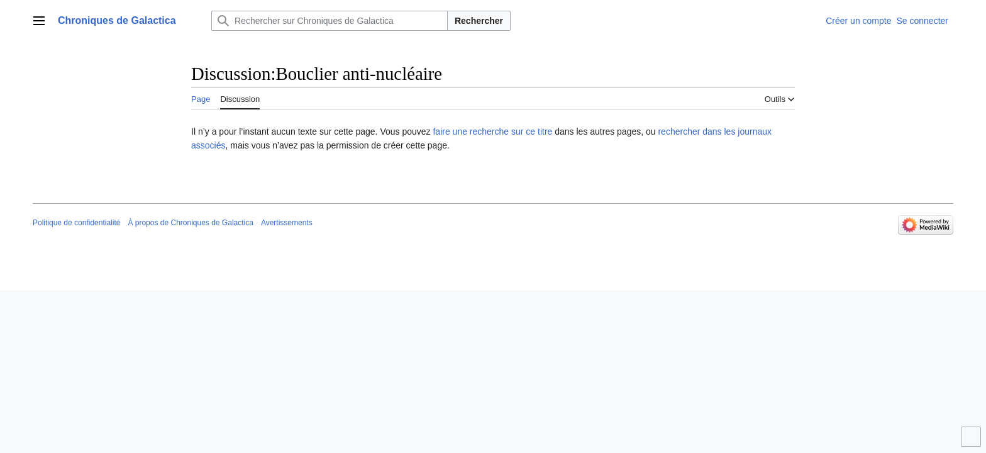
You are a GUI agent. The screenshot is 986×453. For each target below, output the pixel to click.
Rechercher (479, 21)
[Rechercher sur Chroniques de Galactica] (329, 21)
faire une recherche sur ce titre (492, 131)
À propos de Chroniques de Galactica (190, 222)
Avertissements (287, 222)
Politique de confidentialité (76, 222)
